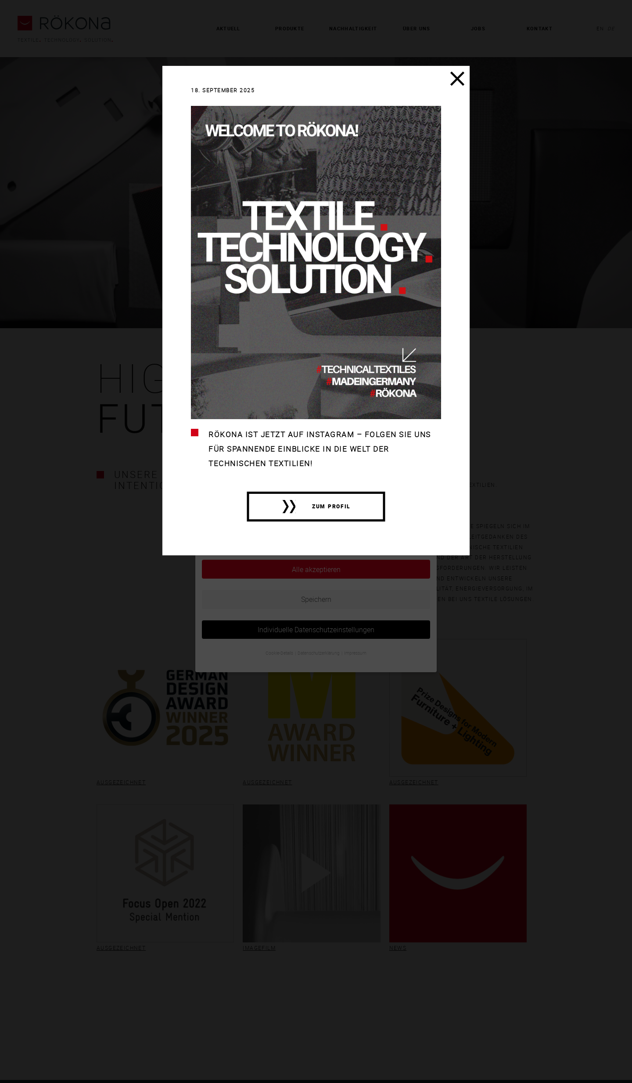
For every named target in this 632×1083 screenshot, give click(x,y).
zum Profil (331, 506)
